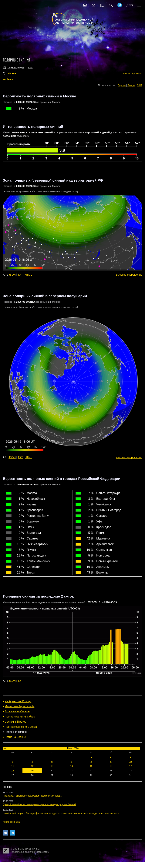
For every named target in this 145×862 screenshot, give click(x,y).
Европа (122, 85)
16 (111, 766)
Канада (131, 85)
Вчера (10, 79)
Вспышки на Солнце (17, 711)
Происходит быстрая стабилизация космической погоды (32, 795)
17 (130, 766)
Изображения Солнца (18, 701)
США (139, 85)
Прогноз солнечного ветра (21, 726)
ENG (130, 5)
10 (130, 761)
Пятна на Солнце (15, 736)
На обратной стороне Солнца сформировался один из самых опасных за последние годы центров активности (61, 813)
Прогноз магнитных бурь (20, 716)
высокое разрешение (129, 274)
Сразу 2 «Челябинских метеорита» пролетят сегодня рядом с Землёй (39, 804)
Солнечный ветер (15, 721)
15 (91, 766)
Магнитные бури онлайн (19, 706)
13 (52, 766)
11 (12, 766)
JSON (11, 274)
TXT (20, 274)
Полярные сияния (16, 60)
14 (71, 766)
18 (12, 770)
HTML (28, 274)
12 (32, 766)
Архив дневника (11, 822)
